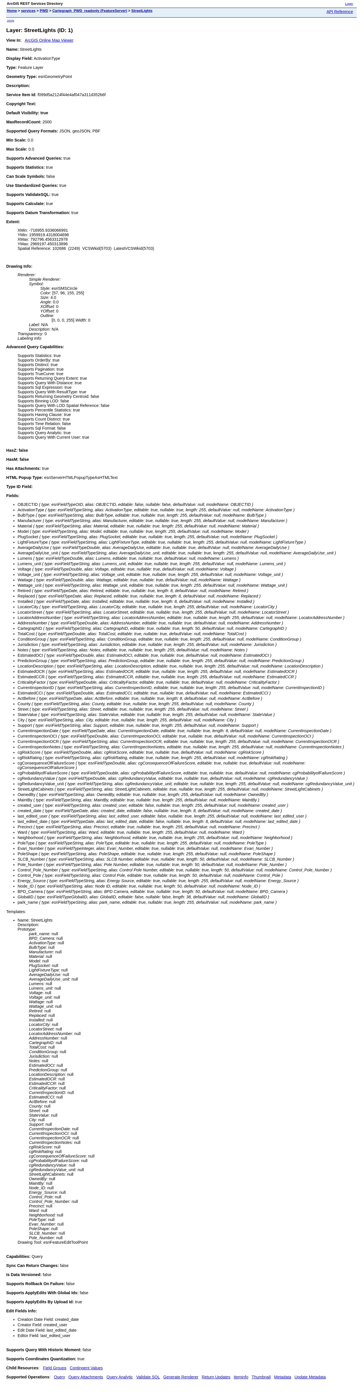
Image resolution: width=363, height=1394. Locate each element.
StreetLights (142, 11)
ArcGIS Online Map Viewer (49, 40)
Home (12, 11)
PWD (44, 11)
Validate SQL (148, 1377)
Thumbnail (261, 1377)
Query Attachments (85, 1377)
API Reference (339, 11)
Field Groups (54, 1368)
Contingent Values (86, 1368)
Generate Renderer (181, 1377)
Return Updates (216, 1377)
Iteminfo (241, 1377)
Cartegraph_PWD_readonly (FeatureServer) (89, 11)
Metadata (282, 1377)
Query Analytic (120, 1377)
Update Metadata (310, 1377)
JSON (10, 20)
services (28, 11)
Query (59, 1377)
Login (349, 3)
